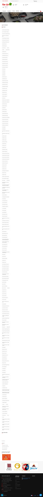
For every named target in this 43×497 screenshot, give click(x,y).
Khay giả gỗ (3, 347)
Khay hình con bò (4, 351)
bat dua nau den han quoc (5, 153)
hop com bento (4, 293)
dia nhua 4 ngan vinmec (5, 222)
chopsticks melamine (5, 206)
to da (8, 415)
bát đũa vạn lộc (4, 168)
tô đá (3, 417)
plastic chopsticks (4, 398)
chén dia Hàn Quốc (4, 200)
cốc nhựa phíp (4, 210)
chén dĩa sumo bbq (4, 204)
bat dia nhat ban (4, 109)
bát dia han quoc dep (5, 80)
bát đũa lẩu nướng (4, 149)
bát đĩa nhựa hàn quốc (5, 121)
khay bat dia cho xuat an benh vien (5, 322)
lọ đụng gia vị (4, 368)
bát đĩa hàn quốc (4, 78)
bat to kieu (3, 180)
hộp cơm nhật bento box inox (5, 301)
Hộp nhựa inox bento (5, 309)
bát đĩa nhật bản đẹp (5, 115)
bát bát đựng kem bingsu (5, 38)
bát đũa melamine (4, 151)
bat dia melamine (4, 94)
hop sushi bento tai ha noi (5, 311)
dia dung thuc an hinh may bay (5, 218)
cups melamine (4, 212)
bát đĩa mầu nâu (4, 92)
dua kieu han (4, 260)
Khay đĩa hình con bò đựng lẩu (5, 333)
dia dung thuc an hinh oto (5, 220)
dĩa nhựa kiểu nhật (4, 237)
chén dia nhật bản (4, 202)
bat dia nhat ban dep (5, 113)
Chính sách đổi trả (17, 484)
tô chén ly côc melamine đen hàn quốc (5, 409)
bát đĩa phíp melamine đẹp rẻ (5, 133)
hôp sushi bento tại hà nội (5, 313)
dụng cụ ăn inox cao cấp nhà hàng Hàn (5, 274)
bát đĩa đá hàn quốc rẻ (5, 55)
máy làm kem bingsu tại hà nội (5, 374)
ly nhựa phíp (4, 372)
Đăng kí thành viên (4, 449)
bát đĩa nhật (3, 107)
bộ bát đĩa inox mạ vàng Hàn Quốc (5, 182)
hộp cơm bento (4, 295)
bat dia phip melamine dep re (5, 131)
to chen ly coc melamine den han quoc (5, 406)
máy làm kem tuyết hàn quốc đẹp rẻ (5, 377)
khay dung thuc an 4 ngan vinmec (5, 342)
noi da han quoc (4, 394)
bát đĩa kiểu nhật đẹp (5, 86)
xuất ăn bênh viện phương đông (5, 429)
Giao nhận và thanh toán (5, 446)
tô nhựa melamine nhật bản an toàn (6, 419)
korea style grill (4, 366)
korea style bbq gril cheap (5, 364)
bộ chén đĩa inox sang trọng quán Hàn (6, 187)
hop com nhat (4, 299)
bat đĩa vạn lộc (4, 147)
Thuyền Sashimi (4, 402)
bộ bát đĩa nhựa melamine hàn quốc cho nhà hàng (5, 185)
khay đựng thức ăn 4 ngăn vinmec (5, 345)
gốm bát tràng (4, 282)
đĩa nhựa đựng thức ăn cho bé (5, 229)
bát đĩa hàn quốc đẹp (5, 82)
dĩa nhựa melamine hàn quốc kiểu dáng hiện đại (5, 239)
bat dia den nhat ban (5, 65)
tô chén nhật (4, 415)
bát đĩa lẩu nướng (4, 90)
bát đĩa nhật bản (4, 111)
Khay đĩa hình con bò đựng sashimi (5, 335)
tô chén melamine (4, 411)
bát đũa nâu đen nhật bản (5, 159)
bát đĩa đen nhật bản (5, 67)
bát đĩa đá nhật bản (4, 59)
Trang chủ (18, 16)
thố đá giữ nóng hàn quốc (5, 400)
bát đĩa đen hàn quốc (5, 63)
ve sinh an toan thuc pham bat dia (5, 422)
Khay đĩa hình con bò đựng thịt (5, 338)
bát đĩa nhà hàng (4, 105)
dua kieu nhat (4, 262)
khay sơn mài (4, 362)
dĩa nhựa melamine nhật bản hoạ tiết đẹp (5, 242)
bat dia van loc (4, 145)
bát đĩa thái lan (4, 143)
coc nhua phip (4, 208)
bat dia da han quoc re (5, 53)
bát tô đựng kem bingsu (5, 178)
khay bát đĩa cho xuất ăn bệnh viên (5, 324)
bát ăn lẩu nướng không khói (5, 36)
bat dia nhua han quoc (5, 119)
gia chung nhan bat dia (5, 276)
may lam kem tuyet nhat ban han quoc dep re (5, 379)
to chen (3, 404)
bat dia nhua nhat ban (5, 123)
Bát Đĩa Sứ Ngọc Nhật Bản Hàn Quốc (26, 478)
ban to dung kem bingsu (5, 31)
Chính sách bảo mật (18, 488)
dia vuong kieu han (4, 244)
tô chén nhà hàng (4, 413)
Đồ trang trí (3, 254)
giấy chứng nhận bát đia (5, 278)
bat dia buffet (7, 49)
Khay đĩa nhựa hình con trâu (6, 340)
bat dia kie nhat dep (4, 84)
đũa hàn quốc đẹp (4, 258)
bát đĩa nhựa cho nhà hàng (5, 117)
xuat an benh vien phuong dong (5, 427)
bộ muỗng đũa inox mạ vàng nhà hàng (5, 190)
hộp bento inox (4, 291)
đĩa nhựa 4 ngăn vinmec (5, 224)
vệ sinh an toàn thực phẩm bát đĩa (5, 424)
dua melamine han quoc (5, 264)
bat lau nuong (4, 172)
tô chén (7, 404)
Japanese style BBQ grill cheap (5, 316)
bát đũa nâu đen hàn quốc (5, 155)
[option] (9, 467)
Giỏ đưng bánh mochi (5, 280)
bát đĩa (3, 49)
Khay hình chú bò (4, 349)
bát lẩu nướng (4, 174)
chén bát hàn (4, 198)
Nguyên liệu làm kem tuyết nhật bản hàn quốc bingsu (5, 392)
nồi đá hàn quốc (4, 396)
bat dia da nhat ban (4, 57)
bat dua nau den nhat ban (5, 157)
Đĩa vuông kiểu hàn (4, 246)
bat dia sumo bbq (4, 141)
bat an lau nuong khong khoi (6, 33)
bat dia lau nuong (4, 88)
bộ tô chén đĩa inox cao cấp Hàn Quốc (5, 192)
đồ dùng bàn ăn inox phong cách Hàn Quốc (5, 252)
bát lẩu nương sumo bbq (5, 176)
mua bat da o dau (4, 387)
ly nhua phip (3, 370)
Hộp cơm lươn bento (5, 297)
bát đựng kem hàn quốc (5, 170)
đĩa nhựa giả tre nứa (5, 233)
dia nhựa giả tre (4, 231)
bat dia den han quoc (5, 61)
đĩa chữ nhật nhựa (4, 216)
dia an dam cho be (4, 214)
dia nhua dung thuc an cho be (5, 226)
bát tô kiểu (8, 180)
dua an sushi (4, 256)
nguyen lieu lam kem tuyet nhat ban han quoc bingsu (5, 390)
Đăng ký (35, 1)
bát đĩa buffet (4, 51)
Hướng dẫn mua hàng (5, 445)
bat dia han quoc (4, 76)
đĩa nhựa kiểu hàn (4, 235)
